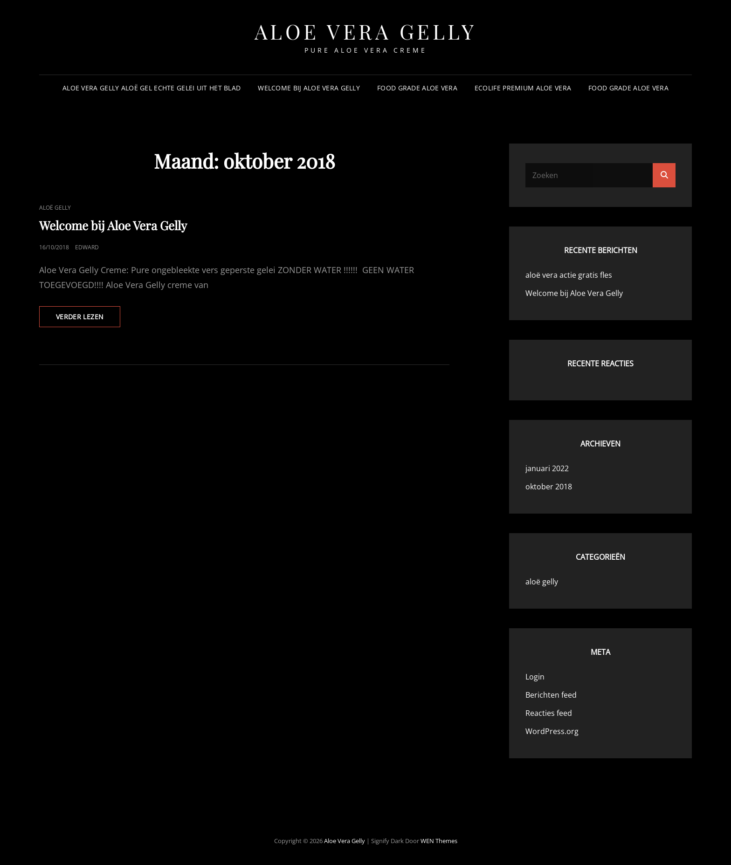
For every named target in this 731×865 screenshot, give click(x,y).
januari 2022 (547, 468)
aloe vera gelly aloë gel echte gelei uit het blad (151, 87)
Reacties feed (548, 713)
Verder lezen (88, 319)
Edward (87, 247)
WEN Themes (439, 841)
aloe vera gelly (366, 31)
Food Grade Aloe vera (417, 87)
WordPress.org (552, 731)
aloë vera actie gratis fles (568, 275)
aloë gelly (55, 208)
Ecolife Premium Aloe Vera (523, 87)
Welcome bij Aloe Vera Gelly (309, 87)
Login (535, 677)
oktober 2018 (548, 486)
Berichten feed (551, 695)
